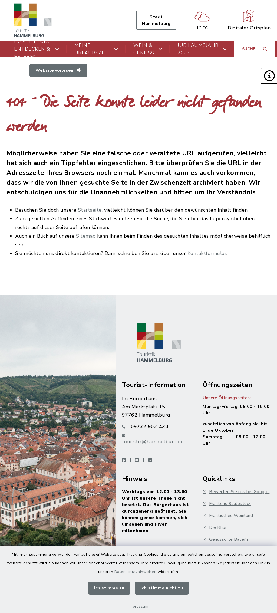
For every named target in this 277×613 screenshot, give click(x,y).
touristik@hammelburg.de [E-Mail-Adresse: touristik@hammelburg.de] (153, 441)
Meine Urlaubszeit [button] (96, 49)
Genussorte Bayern (225, 539)
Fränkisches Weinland (228, 516)
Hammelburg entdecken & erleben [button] (36, 49)
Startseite (90, 210)
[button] (269, 76)
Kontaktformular (207, 253)
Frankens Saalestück (227, 504)
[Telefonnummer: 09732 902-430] (156, 426)
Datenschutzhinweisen (135, 571)
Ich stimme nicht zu (162, 588)
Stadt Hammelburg (156, 20)
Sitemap (86, 236)
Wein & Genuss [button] (148, 49)
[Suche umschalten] (254, 49)
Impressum (139, 606)
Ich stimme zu (109, 588)
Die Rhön (215, 527)
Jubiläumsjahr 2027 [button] (202, 49)
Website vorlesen (58, 70)
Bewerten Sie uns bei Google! (236, 492)
